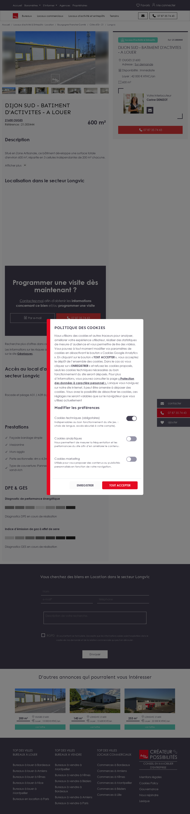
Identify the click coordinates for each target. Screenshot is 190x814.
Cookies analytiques (88, 442)
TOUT (119, 485)
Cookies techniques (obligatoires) (88, 421)
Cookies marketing (88, 462)
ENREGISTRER (84, 485)
